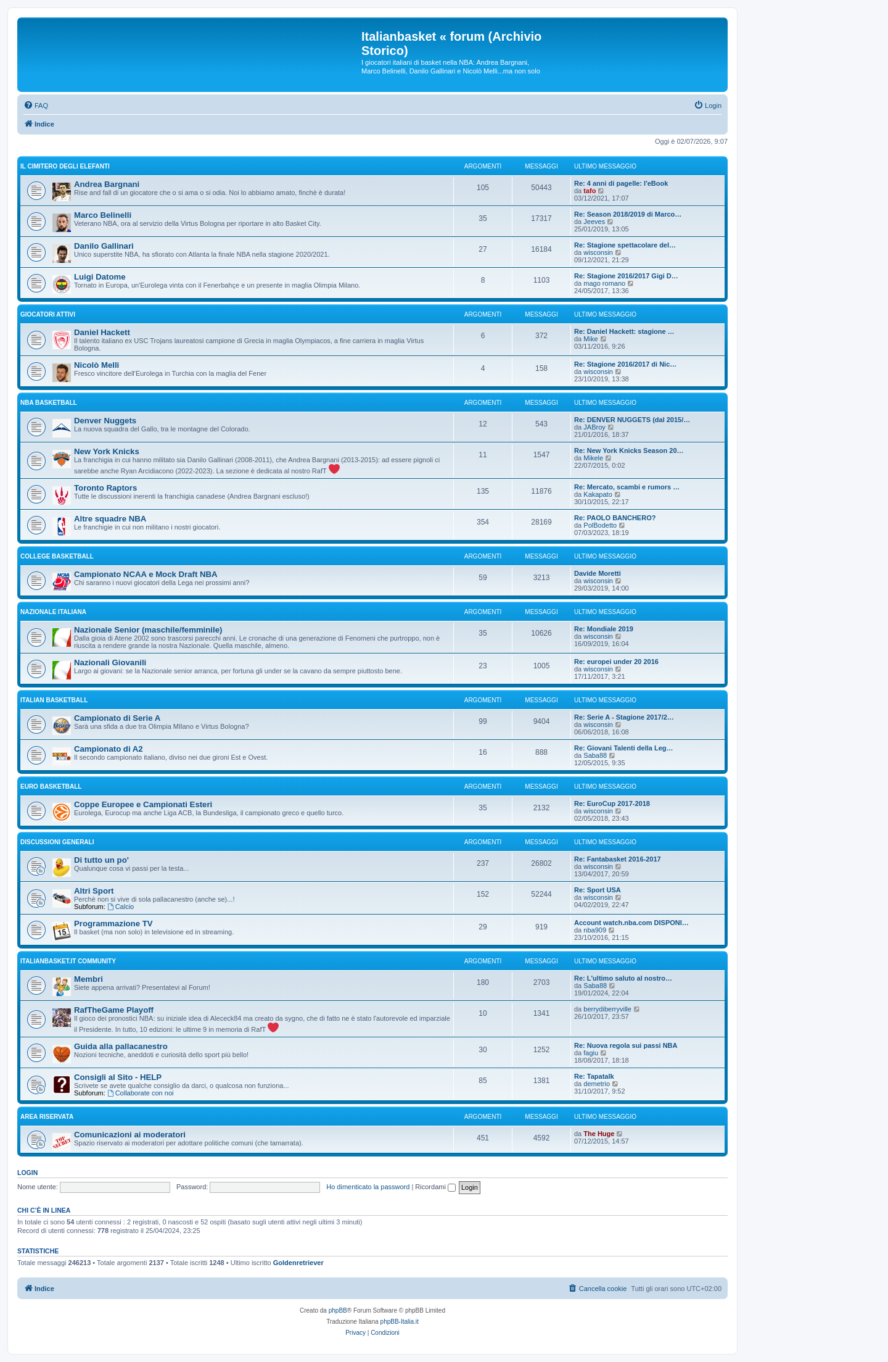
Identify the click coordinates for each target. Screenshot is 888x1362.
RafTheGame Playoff (114, 1010)
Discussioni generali (57, 842)
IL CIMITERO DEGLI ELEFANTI (65, 166)
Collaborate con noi (140, 1093)
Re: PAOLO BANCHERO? (615, 517)
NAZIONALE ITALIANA (53, 611)
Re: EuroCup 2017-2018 (612, 803)
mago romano (604, 283)
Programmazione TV (113, 923)
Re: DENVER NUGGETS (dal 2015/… (632, 419)
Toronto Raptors (105, 487)
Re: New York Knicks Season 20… (629, 450)
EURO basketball (50, 786)
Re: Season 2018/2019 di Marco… (627, 214)
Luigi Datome (100, 276)
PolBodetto (600, 525)
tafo (589, 190)
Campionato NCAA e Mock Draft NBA (146, 574)
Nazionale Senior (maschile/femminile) (148, 629)
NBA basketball (48, 402)
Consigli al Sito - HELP (118, 1077)
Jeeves (594, 221)
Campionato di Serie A (117, 718)
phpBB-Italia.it (399, 1321)
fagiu (590, 1053)
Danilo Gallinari (104, 246)
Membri (88, 979)
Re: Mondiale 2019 (603, 629)
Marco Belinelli (102, 215)
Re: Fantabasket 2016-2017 (617, 859)
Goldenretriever (298, 1262)
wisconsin (598, 252)
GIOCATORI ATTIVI (47, 314)
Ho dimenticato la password (367, 1186)
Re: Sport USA (597, 890)
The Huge (598, 1133)
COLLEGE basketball (57, 556)
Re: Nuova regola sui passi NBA (626, 1045)
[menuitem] (35, 105)
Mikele (593, 458)
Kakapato (597, 494)
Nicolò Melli (96, 365)
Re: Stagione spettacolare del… (625, 245)
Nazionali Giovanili (110, 662)
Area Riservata (46, 1116)
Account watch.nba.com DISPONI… (631, 922)
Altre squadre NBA (110, 518)
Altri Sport (93, 890)
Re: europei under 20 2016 (616, 661)
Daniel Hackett (102, 332)
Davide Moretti (597, 573)
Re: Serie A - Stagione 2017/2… (624, 717)
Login (27, 1172)
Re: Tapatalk (594, 1076)
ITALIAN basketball (54, 700)
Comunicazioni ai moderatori (130, 1134)
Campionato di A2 (108, 749)
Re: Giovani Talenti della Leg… (623, 748)
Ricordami (435, 1186)
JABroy (594, 427)
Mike (590, 339)
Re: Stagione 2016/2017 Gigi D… (626, 276)
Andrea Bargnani (106, 184)
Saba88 (595, 755)
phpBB (338, 1310)
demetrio (596, 1083)
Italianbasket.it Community (68, 961)
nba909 (594, 930)
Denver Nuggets (105, 420)
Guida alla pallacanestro (121, 1046)
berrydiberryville (607, 1009)
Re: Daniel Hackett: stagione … (624, 331)
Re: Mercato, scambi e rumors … (627, 487)
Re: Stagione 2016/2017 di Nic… (625, 364)
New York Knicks (106, 451)
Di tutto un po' (101, 860)
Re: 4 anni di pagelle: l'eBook (621, 183)
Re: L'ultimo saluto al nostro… (623, 978)
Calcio (120, 906)
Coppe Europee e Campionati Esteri (143, 804)
